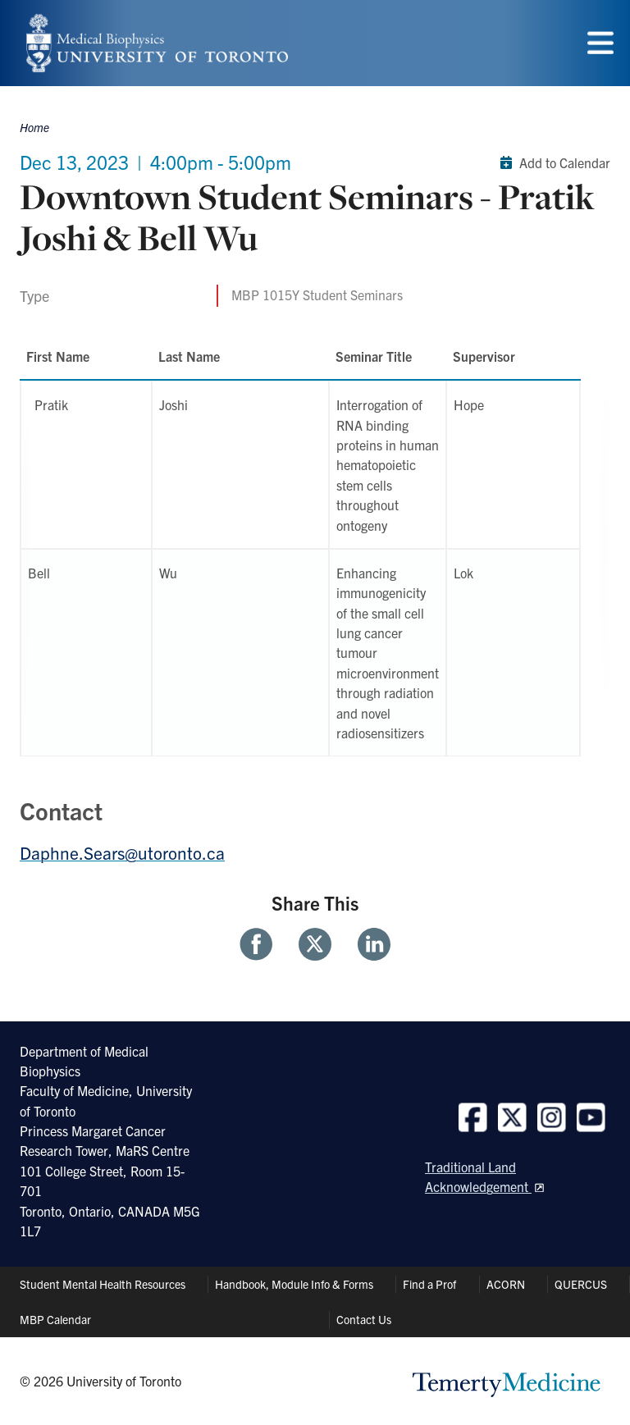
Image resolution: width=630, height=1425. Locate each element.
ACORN (505, 1284)
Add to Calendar (551, 162)
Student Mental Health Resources (102, 1284)
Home (34, 127)
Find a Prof (429, 1284)
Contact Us (363, 1319)
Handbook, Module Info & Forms (294, 1284)
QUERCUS (581, 1284)
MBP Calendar (55, 1319)
